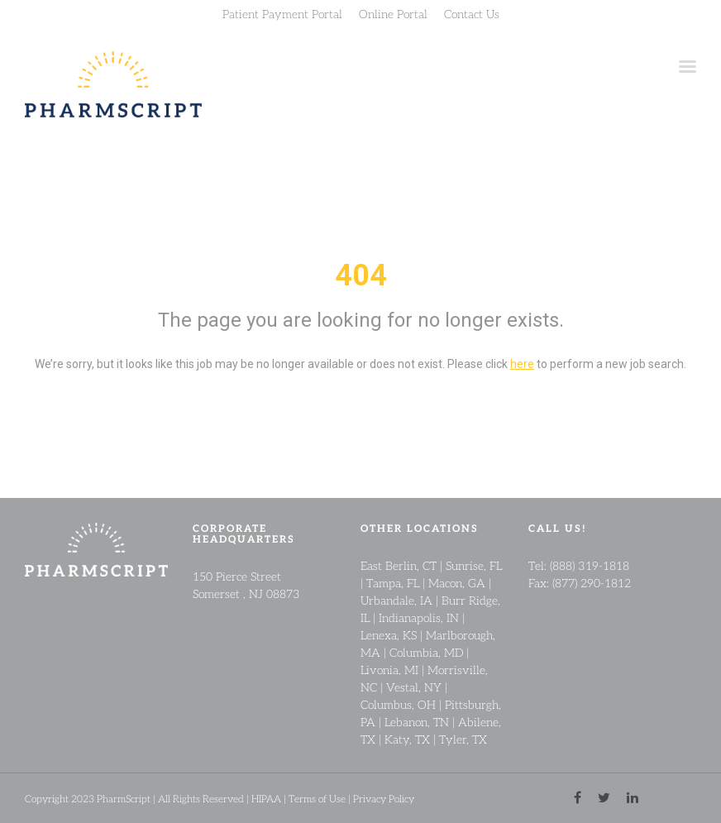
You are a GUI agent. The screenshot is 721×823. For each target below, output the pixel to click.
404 (361, 275)
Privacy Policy (383, 799)
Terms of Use (317, 799)
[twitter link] (604, 797)
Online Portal (393, 13)
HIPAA (266, 799)
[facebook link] (577, 797)
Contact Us (471, 13)
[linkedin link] (632, 797)
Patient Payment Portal (282, 13)
